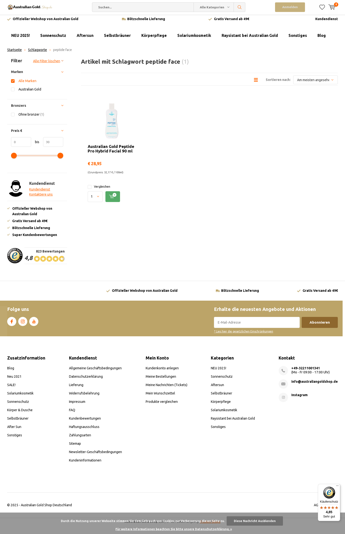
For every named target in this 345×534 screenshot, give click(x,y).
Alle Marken (27, 83)
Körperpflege (154, 37)
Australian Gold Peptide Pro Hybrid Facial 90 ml (111, 150)
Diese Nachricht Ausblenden (255, 521)
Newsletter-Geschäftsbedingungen (95, 454)
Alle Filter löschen (46, 63)
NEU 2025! (20, 37)
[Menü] (337, 487)
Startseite (14, 52)
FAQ (72, 412)
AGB (317, 507)
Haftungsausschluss (84, 429)
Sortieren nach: (278, 82)
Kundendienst (326, 21)
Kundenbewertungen (85, 420)
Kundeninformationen (85, 462)
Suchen (239, 7)
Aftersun (85, 37)
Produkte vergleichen (162, 403)
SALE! (11, 387)
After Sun (14, 429)
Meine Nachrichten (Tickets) (166, 387)
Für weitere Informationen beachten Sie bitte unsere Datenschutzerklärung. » (173, 529)
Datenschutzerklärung (86, 378)
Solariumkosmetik (194, 37)
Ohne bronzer (31, 116)
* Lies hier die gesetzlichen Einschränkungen (243, 333)
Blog (321, 37)
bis (35, 144)
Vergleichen (99, 188)
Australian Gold (29, 91)
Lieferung (76, 387)
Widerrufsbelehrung (84, 395)
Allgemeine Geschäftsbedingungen (95, 370)
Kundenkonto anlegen (162, 370)
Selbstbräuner (117, 37)
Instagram (22, 322)
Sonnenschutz (53, 37)
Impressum (77, 403)
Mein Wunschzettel (160, 395)
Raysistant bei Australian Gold (250, 37)
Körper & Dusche (20, 412)
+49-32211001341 (305, 370)
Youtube (33, 322)
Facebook (11, 322)
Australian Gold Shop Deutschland (46, 507)
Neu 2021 (14, 378)
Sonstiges (297, 37)
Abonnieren (320, 324)
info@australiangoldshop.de (314, 383)
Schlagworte (37, 52)
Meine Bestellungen (161, 378)
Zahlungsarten (80, 437)
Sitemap (75, 445)
